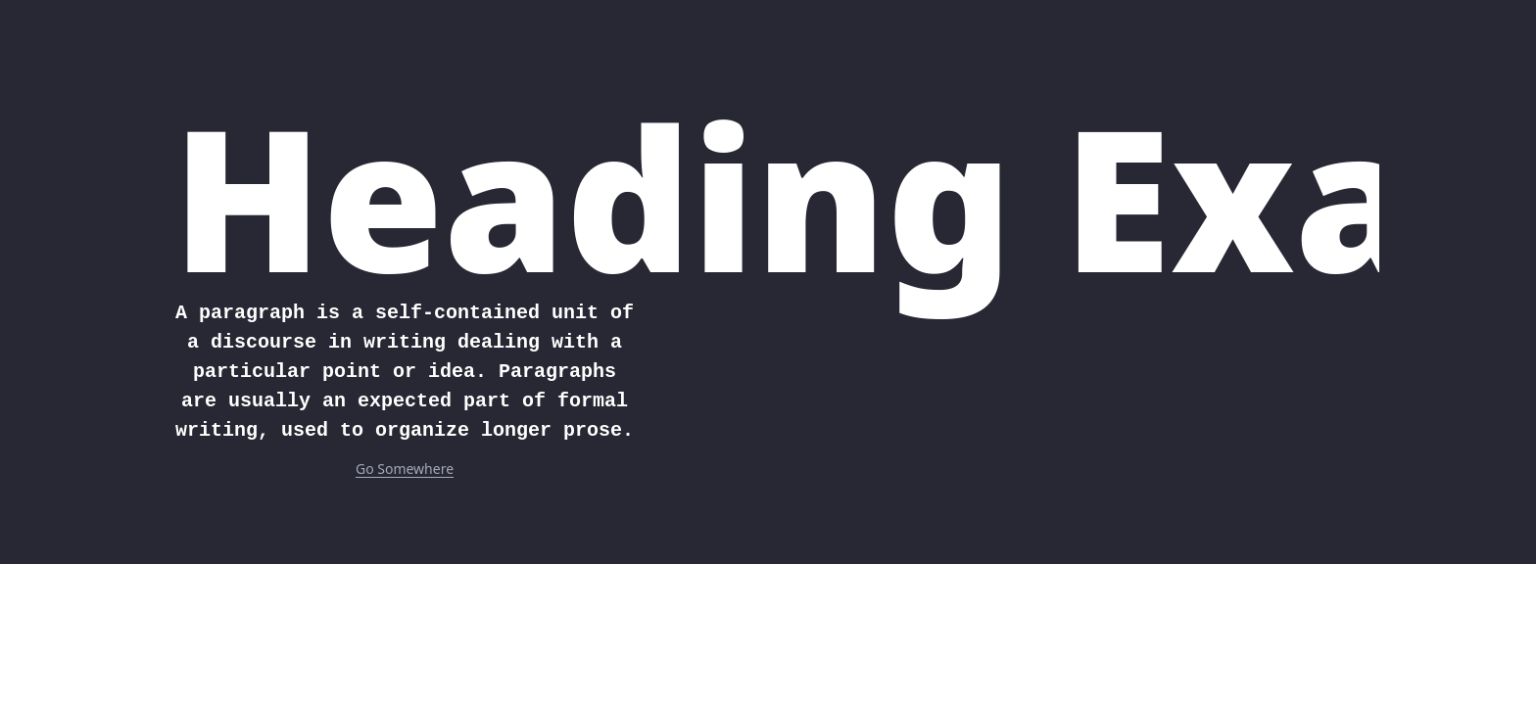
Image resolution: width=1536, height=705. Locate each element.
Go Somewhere (405, 468)
